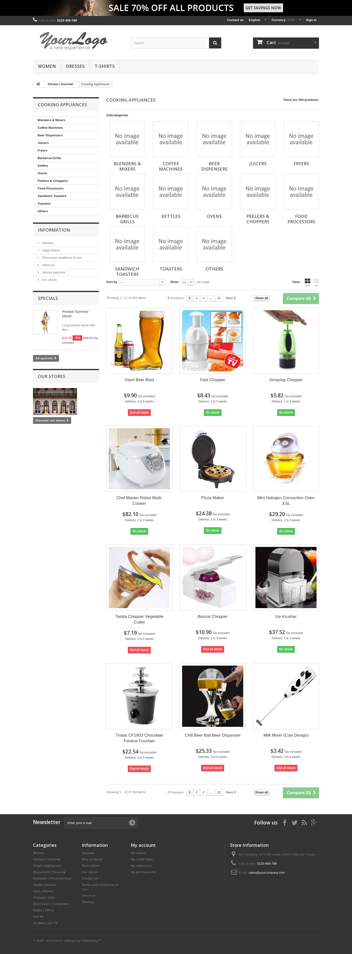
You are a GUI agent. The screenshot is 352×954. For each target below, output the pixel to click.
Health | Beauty (44, 885)
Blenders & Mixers (51, 120)
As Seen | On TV (45, 923)
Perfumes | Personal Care (52, 878)
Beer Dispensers (50, 135)
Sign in (311, 20)
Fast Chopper (212, 379)
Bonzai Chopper (213, 616)
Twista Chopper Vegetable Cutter (139, 619)
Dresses (75, 66)
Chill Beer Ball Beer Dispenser (213, 735)
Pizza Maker (212, 497)
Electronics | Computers (51, 904)
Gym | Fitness (43, 891)
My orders (138, 853)
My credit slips (142, 859)
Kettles (43, 165)
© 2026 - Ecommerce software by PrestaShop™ (67, 940)
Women (47, 66)
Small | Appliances (47, 866)
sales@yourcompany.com (267, 872)
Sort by (111, 282)
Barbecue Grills (49, 158)
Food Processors (51, 188)
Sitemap (88, 902)
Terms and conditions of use (61, 257)
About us (48, 265)
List (316, 282)
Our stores (49, 280)
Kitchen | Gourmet (47, 859)
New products (92, 859)
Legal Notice (50, 250)
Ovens (42, 173)
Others (43, 211)
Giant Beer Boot (139, 379)
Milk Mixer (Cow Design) (286, 735)
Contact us (235, 20)
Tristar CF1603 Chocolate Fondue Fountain (139, 738)
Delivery (47, 243)
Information (54, 230)
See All (38, 917)
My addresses (141, 866)
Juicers (43, 143)
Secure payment (53, 272)
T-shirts (105, 66)
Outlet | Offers (43, 910)
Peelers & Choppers (53, 181)
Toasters (44, 203)
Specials (48, 298)
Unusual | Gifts (44, 897)
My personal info (143, 872)
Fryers (42, 150)
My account (143, 845)
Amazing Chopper (286, 379)
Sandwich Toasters (52, 196)
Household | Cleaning (49, 872)
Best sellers (91, 866)
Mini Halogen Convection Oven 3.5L (286, 500)
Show (174, 282)
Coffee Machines (50, 128)
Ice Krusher (286, 616)
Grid (307, 282)
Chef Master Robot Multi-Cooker (139, 500)
